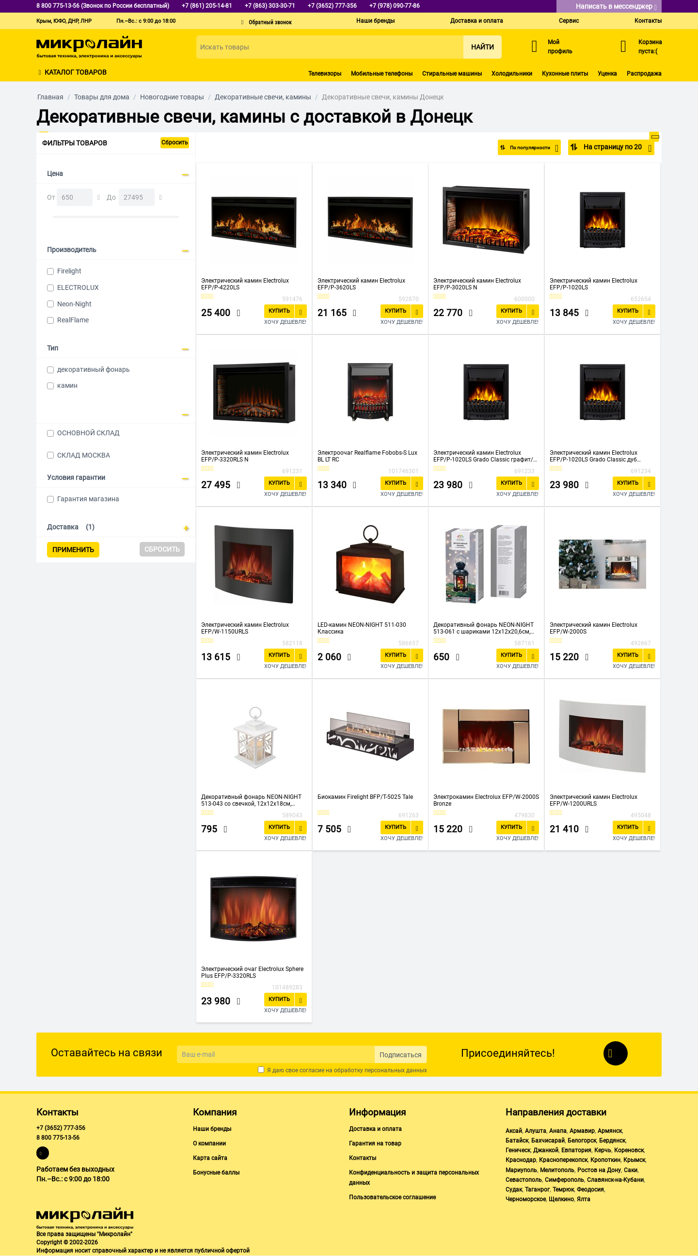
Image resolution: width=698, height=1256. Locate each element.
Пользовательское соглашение (392, 1197)
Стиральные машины (452, 73)
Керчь (602, 1150)
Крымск (634, 1160)
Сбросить (174, 142)
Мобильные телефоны (381, 73)
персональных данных (396, 1070)
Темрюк (563, 1189)
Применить (73, 550)
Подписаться (401, 1055)
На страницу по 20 (616, 148)
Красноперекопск (563, 1160)
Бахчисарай (548, 1140)
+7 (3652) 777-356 (60, 1128)
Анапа (558, 1131)
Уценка (607, 73)
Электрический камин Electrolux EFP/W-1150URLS (245, 628)
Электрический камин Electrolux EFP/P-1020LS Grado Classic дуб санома (593, 456)
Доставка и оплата (476, 20)
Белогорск (582, 1140)
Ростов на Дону (599, 1170)
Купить (279, 311)
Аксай (514, 1131)
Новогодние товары (172, 97)
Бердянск (612, 1140)
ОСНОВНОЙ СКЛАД (88, 433)
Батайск (517, 1140)
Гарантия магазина (88, 499)
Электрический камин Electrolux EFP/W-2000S (593, 628)
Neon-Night (74, 304)
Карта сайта (210, 1158)
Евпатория (576, 1150)
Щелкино (561, 1199)
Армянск (610, 1131)
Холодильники (512, 73)
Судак (514, 1189)
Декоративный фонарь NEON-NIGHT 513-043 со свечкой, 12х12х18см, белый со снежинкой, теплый (251, 800)
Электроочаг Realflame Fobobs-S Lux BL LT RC (367, 456)
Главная (50, 97)
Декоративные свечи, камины (263, 97)
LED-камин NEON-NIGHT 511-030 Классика (361, 628)
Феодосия (590, 1189)
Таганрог (537, 1189)
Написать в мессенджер (616, 7)
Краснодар (521, 1160)
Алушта (535, 1131)
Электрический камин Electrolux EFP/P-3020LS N (477, 284)
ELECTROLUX (78, 287)
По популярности (526, 148)
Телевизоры (324, 73)
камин (67, 385)
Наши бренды (375, 20)
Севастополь (524, 1180)
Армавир (582, 1131)
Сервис (569, 20)
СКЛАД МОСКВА (83, 455)
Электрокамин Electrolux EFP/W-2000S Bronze (486, 800)
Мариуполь (521, 1170)
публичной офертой (222, 1250)
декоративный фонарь (93, 369)
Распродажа (644, 73)
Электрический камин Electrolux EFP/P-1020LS (593, 284)
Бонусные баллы (216, 1172)
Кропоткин (605, 1160)
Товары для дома (101, 97)
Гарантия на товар (375, 1143)
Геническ (518, 1150)
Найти (482, 47)
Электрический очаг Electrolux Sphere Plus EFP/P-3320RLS (252, 972)
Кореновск (629, 1150)
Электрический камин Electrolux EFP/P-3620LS (361, 284)
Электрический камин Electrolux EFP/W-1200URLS (593, 800)
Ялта (583, 1199)
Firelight (69, 271)
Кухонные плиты (565, 73)
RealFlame (73, 320)
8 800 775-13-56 (57, 1137)
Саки (630, 1170)
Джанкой (545, 1150)
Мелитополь (557, 1170)
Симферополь (564, 1180)
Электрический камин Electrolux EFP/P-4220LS (245, 284)
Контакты (648, 20)
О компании (209, 1143)
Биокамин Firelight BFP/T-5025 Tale (365, 797)
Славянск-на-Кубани (615, 1180)
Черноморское (526, 1199)
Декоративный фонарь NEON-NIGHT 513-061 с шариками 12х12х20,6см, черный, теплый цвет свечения (483, 628)
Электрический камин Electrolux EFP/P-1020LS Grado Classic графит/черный (483, 456)
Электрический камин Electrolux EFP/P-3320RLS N (245, 456)
